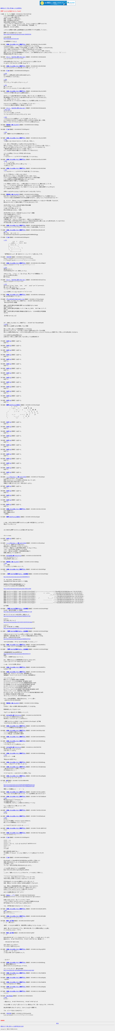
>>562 (8, 109)
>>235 (5, 324)
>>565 (5, 132)
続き (57, 1023)
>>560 (5, 79)
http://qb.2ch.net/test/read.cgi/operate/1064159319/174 (17, 653)
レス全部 (14, 1026)
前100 (18, 1026)
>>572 (5, 240)
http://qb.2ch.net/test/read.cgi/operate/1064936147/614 (17, 639)
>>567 (5, 170)
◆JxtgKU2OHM (16, 477)
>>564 (5, 161)
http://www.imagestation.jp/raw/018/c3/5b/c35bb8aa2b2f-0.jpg (19, 786)
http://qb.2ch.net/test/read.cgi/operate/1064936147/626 (17, 616)
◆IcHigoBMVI (13, 124)
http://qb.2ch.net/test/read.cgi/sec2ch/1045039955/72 (17, 576)
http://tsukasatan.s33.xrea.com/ (11, 38)
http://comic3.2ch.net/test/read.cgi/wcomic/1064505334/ (17, 34)
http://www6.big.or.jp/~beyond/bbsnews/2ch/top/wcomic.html (19, 970)
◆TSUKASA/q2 (13, 555)
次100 (21, 1026)
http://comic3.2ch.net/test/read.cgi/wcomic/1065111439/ (17, 588)
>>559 (5, 73)
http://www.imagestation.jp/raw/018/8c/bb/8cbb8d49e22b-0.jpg (19, 784)
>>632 (5, 755)
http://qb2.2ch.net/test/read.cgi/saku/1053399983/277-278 (18, 611)
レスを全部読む (17, 8)
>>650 (5, 997)
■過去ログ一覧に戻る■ (7, 8)
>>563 (5, 117)
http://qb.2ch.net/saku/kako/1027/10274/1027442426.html (18, 628)
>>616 (5, 563)
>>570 (5, 267)
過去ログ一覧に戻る (6, 1026)
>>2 (16, 41)
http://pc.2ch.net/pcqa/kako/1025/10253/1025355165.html (18, 622)
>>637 (5, 798)
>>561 (5, 85)
